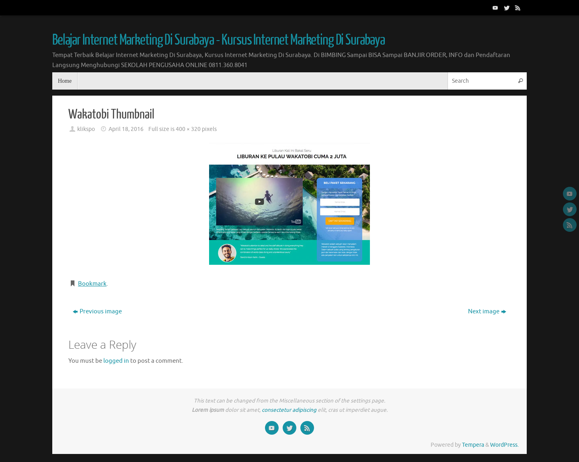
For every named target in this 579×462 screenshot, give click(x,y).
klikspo (86, 129)
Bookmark (92, 284)
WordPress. (504, 445)
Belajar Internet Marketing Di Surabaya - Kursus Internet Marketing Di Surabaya (218, 40)
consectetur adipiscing (289, 410)
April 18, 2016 (126, 129)
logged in (116, 361)
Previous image (97, 311)
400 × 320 (188, 129)
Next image (487, 311)
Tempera (473, 445)
